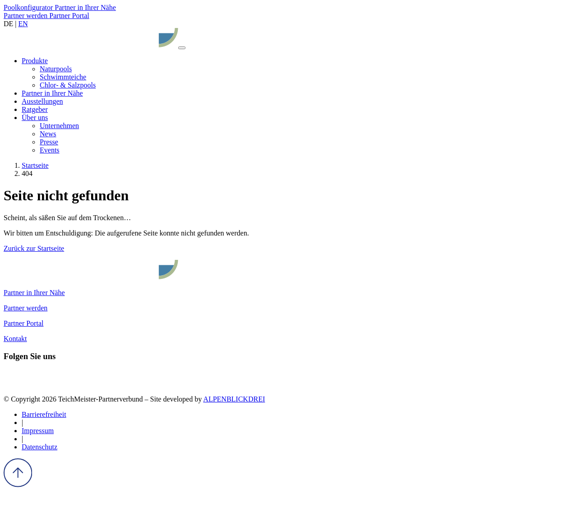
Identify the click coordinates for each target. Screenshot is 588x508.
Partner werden (26, 15)
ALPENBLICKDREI (234, 399)
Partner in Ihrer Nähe (85, 7)
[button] (35, 61)
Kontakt (15, 338)
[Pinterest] (45, 384)
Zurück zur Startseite (34, 248)
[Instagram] (28, 384)
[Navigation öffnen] (181, 47)
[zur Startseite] (91, 45)
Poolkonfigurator (29, 7)
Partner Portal (69, 15)
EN (23, 24)
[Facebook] (12, 384)
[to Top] (18, 485)
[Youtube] (61, 384)
